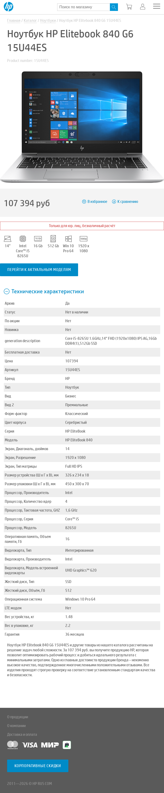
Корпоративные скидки (37, 765)
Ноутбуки (48, 20)
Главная (13, 20)
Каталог (30, 20)
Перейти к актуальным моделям (39, 269)
